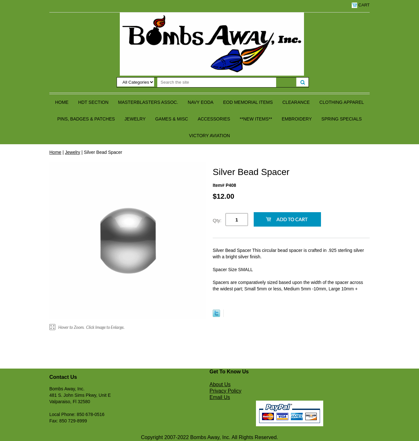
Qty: (217, 220)
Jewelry (135, 118)
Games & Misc (171, 118)
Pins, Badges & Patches (86, 118)
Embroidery (297, 118)
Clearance (296, 102)
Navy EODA (200, 102)
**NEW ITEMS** (256, 118)
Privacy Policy (226, 391)
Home (62, 102)
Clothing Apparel (341, 102)
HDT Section (93, 102)
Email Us (220, 397)
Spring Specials (341, 118)
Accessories (214, 118)
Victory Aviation (209, 135)
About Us (220, 384)
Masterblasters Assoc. (148, 102)
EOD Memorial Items (248, 102)
